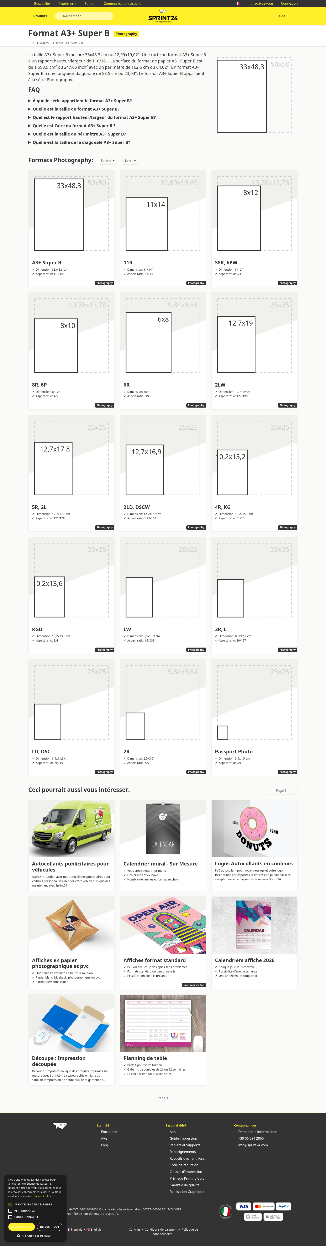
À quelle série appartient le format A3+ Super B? (82, 100)
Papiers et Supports (182, 1145)
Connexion (287, 3)
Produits (39, 16)
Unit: (129, 160)
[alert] (35, 1208)
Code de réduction (181, 1165)
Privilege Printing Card (185, 1178)
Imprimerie (65, 3)
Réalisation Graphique (184, 1191)
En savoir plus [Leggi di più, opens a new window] (42, 1196)
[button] (10, 1204)
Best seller (40, 3)
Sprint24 (163, 17)
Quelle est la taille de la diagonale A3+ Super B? (81, 142)
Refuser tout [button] (49, 1227)
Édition (88, 3)
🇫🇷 (240, 3)
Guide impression (181, 1138)
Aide (281, 16)
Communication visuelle (120, 3)
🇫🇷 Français (74, 1229)
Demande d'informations (255, 1131)
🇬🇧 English (93, 1229)
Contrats (135, 1229)
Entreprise (107, 1131)
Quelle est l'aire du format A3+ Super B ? (74, 125)
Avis (102, 1138)
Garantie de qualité (182, 1185)
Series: (106, 160)
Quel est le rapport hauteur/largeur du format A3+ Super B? (94, 117)
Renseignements (180, 1151)
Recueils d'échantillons (185, 1158)
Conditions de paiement (161, 1229)
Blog (102, 1145)
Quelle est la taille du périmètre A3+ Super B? (79, 134)
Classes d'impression (183, 1171)
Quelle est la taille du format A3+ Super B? (76, 109)
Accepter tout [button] (21, 1227)
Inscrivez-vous (260, 3)
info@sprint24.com (251, 1145)
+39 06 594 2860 (249, 1138)
